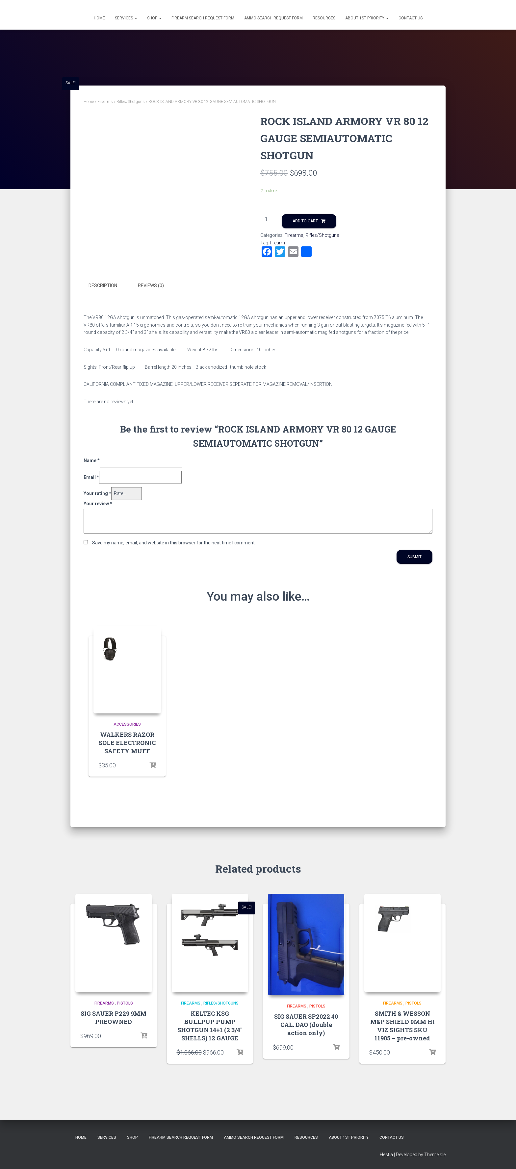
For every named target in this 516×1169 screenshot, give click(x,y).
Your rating (97, 492)
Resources (324, 18)
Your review (98, 503)
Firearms (105, 101)
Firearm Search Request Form (202, 18)
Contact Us (411, 18)
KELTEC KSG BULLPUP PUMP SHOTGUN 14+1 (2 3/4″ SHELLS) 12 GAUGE (210, 1025)
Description (103, 285)
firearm (277, 242)
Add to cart (305, 221)
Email (91, 476)
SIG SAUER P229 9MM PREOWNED (113, 1017)
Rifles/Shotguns (130, 101)
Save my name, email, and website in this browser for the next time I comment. (174, 542)
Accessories (127, 723)
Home (99, 18)
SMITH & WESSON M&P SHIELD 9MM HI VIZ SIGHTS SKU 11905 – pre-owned (402, 1025)
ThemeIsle (435, 1154)
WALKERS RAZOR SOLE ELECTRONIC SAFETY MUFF (127, 742)
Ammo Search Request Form (273, 18)
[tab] (108, 285)
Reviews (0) (151, 285)
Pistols (125, 1003)
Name (92, 459)
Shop (154, 18)
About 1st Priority (367, 18)
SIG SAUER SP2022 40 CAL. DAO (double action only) (306, 1024)
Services (126, 18)
